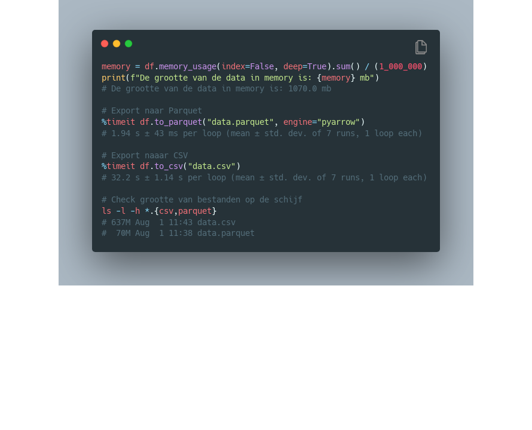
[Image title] (265, 43)
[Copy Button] (421, 48)
